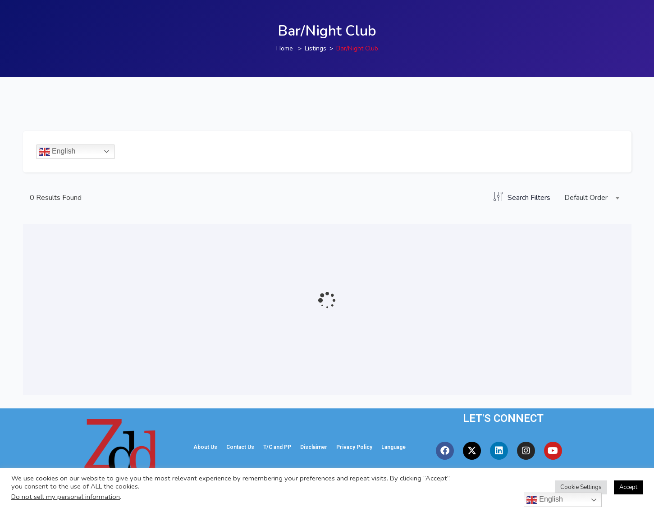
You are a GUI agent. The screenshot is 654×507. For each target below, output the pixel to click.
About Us (205, 447)
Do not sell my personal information (65, 496)
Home (284, 48)
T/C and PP (277, 447)
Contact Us (240, 447)
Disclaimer (313, 447)
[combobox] (590, 198)
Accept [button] (628, 487)
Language (393, 447)
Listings (315, 48)
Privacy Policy (354, 447)
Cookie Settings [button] (581, 487)
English (57, 151)
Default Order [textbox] (586, 198)
